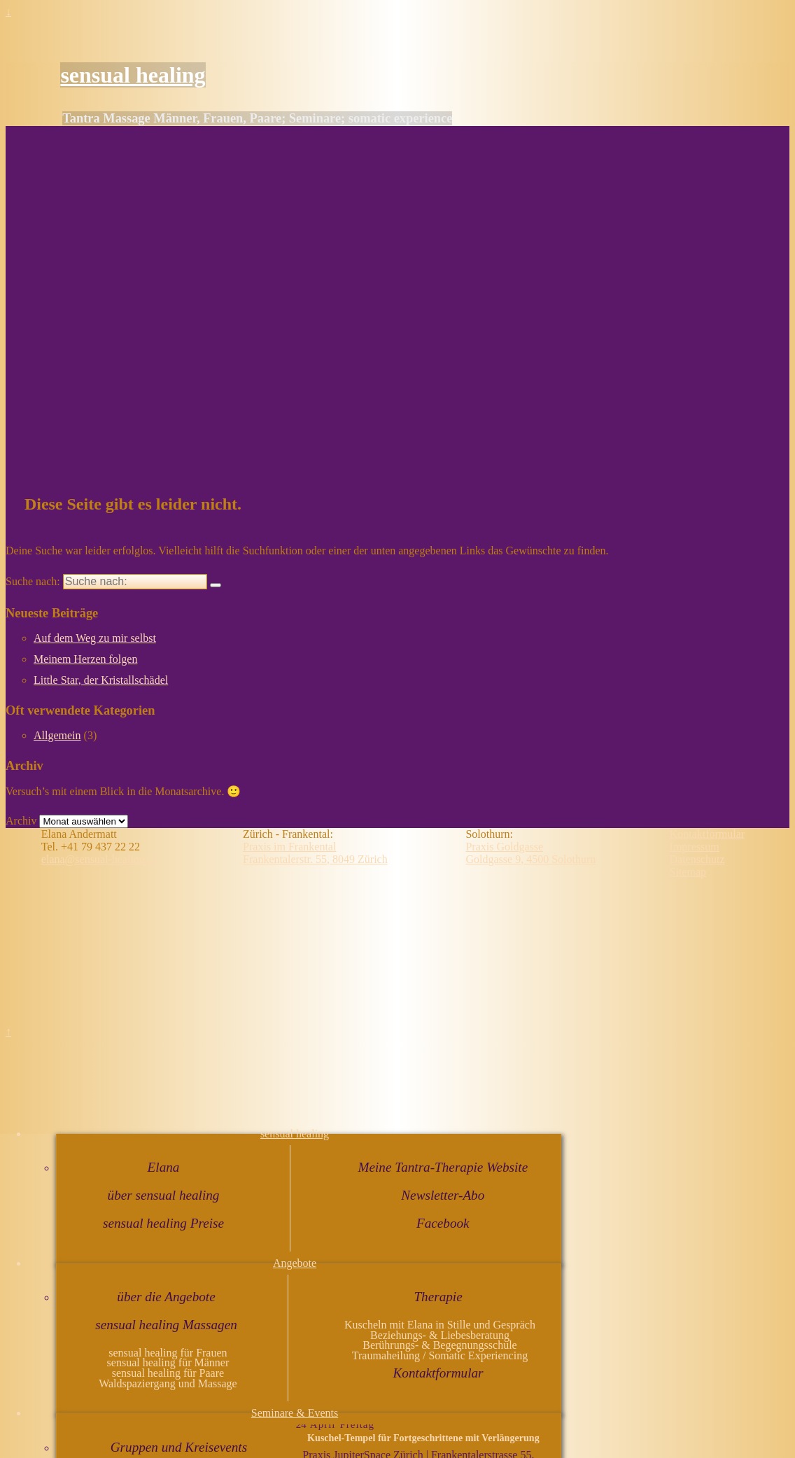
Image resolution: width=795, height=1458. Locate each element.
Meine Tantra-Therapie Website (443, 1167)
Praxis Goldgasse (504, 847)
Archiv (21, 821)
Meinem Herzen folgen (85, 659)
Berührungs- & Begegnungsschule (439, 1345)
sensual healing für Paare (168, 1373)
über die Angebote (166, 1296)
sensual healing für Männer (168, 1362)
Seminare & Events (294, 1413)
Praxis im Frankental (289, 847)
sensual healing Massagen (166, 1324)
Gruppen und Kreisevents (179, 1447)
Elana (164, 1167)
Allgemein (57, 735)
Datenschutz (697, 859)
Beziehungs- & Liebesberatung (439, 1335)
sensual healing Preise (163, 1223)
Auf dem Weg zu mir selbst (95, 638)
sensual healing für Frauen (167, 1353)
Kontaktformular (438, 1373)
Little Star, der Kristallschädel (101, 680)
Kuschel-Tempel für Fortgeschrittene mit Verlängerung (423, 1437)
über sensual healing (164, 1195)
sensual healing (132, 74)
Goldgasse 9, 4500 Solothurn (530, 859)
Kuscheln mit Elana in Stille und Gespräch (439, 1325)
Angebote (294, 1263)
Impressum (694, 847)
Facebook (443, 1223)
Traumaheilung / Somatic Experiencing (440, 1355)
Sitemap (688, 872)
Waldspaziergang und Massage (168, 1383)
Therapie (438, 1296)
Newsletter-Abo (442, 1195)
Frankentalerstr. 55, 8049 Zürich (315, 859)
